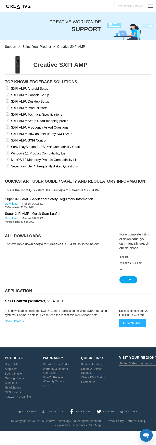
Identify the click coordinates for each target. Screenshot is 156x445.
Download (11, 203)
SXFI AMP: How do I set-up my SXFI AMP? (42, 134)
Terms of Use (134, 421)
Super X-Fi (11, 364)
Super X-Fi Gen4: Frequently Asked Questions (44, 166)
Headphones (13, 387)
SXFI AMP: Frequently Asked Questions (39, 127)
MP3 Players (13, 392)
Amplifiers (11, 368)
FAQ (46, 386)
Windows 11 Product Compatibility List (38, 153)
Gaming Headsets (16, 378)
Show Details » (14, 321)
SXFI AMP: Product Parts (29, 108)
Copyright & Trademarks (71, 425)
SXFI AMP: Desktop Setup (30, 101)
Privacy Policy (115, 421)
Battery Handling (91, 364)
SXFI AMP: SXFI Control (28, 140)
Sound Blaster (14, 373)
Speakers (11, 382)
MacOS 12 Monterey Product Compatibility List (44, 160)
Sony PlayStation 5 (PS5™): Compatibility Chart (45, 147)
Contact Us (88, 382)
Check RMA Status (93, 377)
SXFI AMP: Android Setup (29, 88)
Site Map (95, 425)
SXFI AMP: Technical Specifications (36, 114)
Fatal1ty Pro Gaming (18, 396)
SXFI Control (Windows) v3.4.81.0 (34, 301)
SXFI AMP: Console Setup (30, 95)
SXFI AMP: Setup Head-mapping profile (39, 121)
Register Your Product (57, 364)
